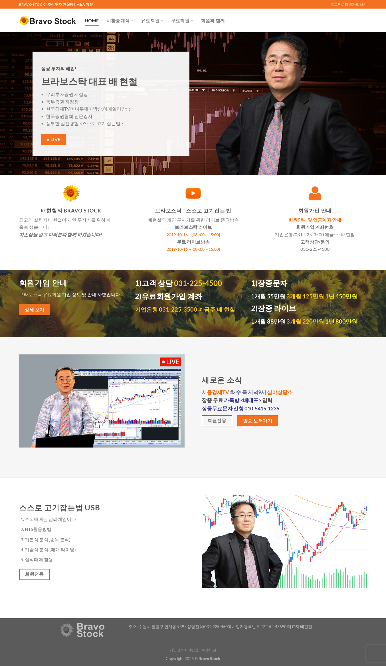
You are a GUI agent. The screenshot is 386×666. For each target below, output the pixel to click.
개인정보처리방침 (184, 650)
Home (92, 20)
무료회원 (182, 20)
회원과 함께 (215, 20)
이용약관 (209, 650)
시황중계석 (120, 20)
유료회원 (152, 20)
